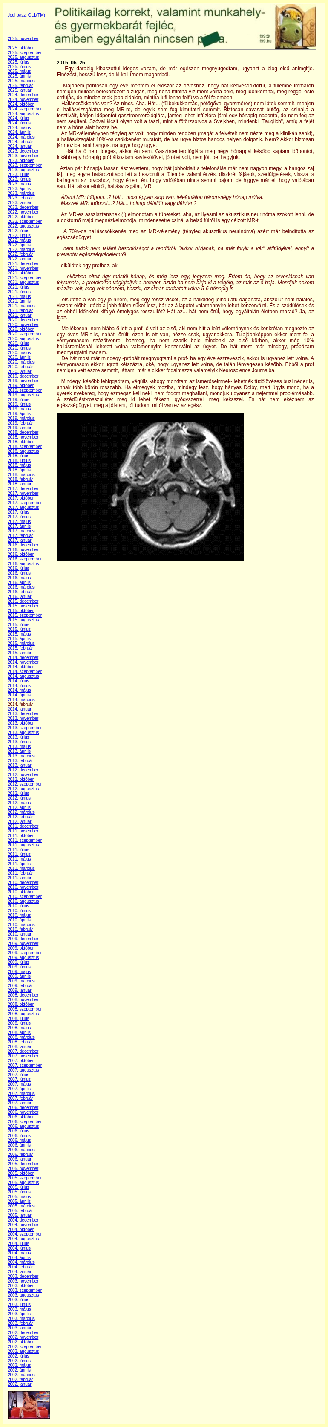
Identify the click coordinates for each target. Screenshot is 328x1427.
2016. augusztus (23, 563)
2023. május (19, 184)
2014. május (19, 690)
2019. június (19, 404)
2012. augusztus (23, 788)
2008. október (21, 1004)
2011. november (23, 831)
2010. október (21, 892)
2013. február (20, 760)
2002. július (18, 1356)
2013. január (20, 765)
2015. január (20, 652)
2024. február (20, 141)
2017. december (23, 488)
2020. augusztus (23, 338)
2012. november (23, 774)
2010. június (19, 910)
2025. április (19, 76)
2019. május (19, 409)
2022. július (18, 230)
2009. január (20, 990)
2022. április (19, 245)
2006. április (19, 1145)
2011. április (19, 863)
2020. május (19, 352)
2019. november (23, 380)
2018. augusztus (23, 451)
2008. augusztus (23, 1013)
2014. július (18, 681)
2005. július (18, 1187)
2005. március (21, 1206)
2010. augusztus (23, 901)
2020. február (20, 366)
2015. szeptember (25, 615)
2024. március (21, 137)
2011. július (18, 849)
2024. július (18, 118)
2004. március (21, 1262)
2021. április (19, 301)
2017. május (19, 521)
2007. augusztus (23, 1070)
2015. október (21, 610)
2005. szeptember (25, 1178)
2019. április (19, 413)
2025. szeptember (25, 52)
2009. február (20, 985)
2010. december (23, 882)
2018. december (23, 432)
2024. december (23, 94)
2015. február (20, 648)
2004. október (21, 1229)
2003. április (19, 1313)
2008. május (19, 1027)
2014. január (20, 709)
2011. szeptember (25, 840)
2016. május (19, 577)
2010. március (21, 924)
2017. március (21, 531)
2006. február (20, 1154)
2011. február (20, 873)
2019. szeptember (25, 390)
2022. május (19, 240)
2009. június (19, 967)
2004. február (20, 1267)
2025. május (19, 71)
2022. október (21, 216)
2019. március (21, 418)
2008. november (23, 999)
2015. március (21, 643)
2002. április (19, 1370)
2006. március (21, 1149)
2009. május (19, 971)
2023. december (23, 151)
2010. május (19, 915)
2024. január (20, 146)
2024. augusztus (23, 113)
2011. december (23, 826)
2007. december (23, 1051)
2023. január (20, 202)
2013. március (21, 756)
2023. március (21, 193)
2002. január (20, 1384)
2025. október (21, 48)
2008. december (23, 995)
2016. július (18, 568)
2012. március (21, 812)
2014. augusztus (23, 676)
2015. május (19, 634)
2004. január (20, 1271)
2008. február (20, 1042)
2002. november (23, 1337)
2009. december (23, 938)
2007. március (21, 1093)
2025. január (20, 90)
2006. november (23, 1112)
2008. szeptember (25, 1009)
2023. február (20, 198)
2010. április (19, 920)
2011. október (21, 835)
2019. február (20, 423)
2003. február (20, 1323)
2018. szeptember (25, 446)
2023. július (18, 174)
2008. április (19, 1032)
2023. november (23, 155)
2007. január (20, 1103)
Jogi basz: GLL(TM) (26, 15)
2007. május (19, 1084)
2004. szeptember (25, 1234)
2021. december (23, 263)
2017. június (19, 516)
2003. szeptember (25, 1290)
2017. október (21, 498)
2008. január (20, 1046)
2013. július (18, 737)
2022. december (23, 207)
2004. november (23, 1224)
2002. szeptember (25, 1346)
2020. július (18, 343)
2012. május (19, 802)
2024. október (21, 104)
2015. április (19, 638)
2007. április (19, 1088)
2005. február (20, 1210)
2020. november (23, 324)
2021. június (19, 291)
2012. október (21, 779)
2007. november (23, 1056)
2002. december (23, 1332)
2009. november (23, 943)
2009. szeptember (25, 952)
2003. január (20, 1328)
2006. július (18, 1131)
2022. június (19, 235)
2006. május (19, 1140)
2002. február (20, 1379)
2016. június (19, 573)
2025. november (23, 38)
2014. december (23, 657)
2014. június (19, 685)
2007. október (21, 1060)
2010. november (23, 887)
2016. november (23, 549)
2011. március (21, 868)
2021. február (20, 310)
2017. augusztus (23, 507)
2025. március (21, 80)
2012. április (19, 807)
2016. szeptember (25, 559)
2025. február (20, 85)
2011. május (19, 859)
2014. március (21, 699)
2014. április (19, 695)
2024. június (19, 123)
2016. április (19, 582)
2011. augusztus (23, 845)
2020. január (20, 371)
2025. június (19, 66)
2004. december (23, 1220)
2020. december (23, 320)
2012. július (18, 793)
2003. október (21, 1285)
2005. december (23, 1163)
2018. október (21, 441)
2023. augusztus (23, 170)
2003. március (21, 1318)
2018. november (23, 437)
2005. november (23, 1168)
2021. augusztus (23, 282)
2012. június (19, 798)
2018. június (19, 460)
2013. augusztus (23, 732)
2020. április (19, 357)
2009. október (21, 948)
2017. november (23, 493)
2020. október (21, 329)
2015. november (23, 606)
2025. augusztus (23, 57)
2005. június (19, 1192)
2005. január (20, 1215)
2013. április (19, 751)
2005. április (19, 1201)
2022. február (20, 254)
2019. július (18, 399)
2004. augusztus (23, 1238)
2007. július (18, 1074)
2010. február (20, 929)
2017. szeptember (25, 502)
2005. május (19, 1196)
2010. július (18, 906)
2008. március (21, 1037)
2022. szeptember (25, 221)
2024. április (19, 132)
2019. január (20, 427)
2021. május (19, 296)
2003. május (19, 1309)
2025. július (18, 62)
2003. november (23, 1281)
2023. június (19, 179)
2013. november (23, 718)
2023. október (21, 160)
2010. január (20, 934)
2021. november (23, 268)
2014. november (23, 662)
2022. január (20, 259)
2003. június (19, 1304)
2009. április (19, 976)
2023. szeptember (25, 165)
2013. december (23, 713)
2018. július (18, 456)
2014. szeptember (25, 671)
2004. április (19, 1257)
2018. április (19, 470)
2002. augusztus (23, 1351)
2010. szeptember (25, 896)
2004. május (19, 1253)
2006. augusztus (23, 1126)
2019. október (21, 385)
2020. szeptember (25, 334)
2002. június (19, 1360)
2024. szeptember (25, 109)
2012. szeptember (25, 784)
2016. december (23, 545)
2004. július (18, 1243)
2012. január (20, 821)
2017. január (20, 540)
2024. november (23, 99)
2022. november (23, 212)
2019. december (23, 376)
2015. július (18, 624)
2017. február (20, 535)
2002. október (21, 1342)
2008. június (19, 1023)
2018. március (21, 474)
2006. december (23, 1107)
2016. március (21, 587)
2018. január (20, 484)
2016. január (20, 596)
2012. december (23, 770)
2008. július (18, 1018)
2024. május (19, 127)
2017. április (19, 526)
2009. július (18, 962)
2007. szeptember (25, 1065)
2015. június (19, 629)
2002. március (21, 1374)
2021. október (21, 273)
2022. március (21, 249)
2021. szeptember (25, 277)
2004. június (19, 1248)
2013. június (19, 741)
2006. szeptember (25, 1121)
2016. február (20, 591)
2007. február (20, 1098)
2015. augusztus (23, 620)
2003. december (23, 1276)
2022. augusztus (23, 226)
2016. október (21, 554)
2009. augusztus (23, 957)
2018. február (20, 479)
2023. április (19, 188)
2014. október (21, 666)
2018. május (19, 465)
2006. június (19, 1135)
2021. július (18, 287)
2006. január (20, 1159)
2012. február (20, 817)
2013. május (19, 746)
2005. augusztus (23, 1182)
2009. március (21, 981)
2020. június (19, 348)
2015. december (23, 601)
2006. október (21, 1117)
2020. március (21, 362)
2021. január (20, 315)
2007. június (19, 1079)
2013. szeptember (25, 727)
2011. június (19, 854)
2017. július (18, 512)
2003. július (18, 1299)
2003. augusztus (23, 1295)
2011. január (20, 877)
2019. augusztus (23, 395)
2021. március (21, 305)
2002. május (19, 1365)
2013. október (21, 723)
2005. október (21, 1173)
